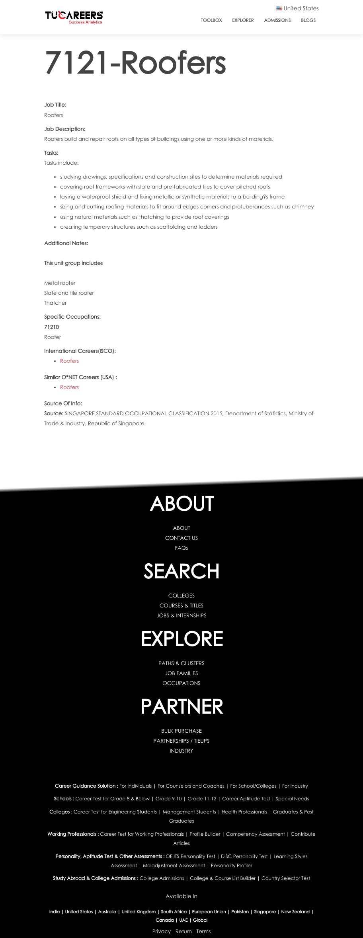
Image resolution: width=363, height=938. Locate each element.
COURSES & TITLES (182, 605)
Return (184, 931)
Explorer (243, 20)
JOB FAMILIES (181, 673)
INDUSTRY (181, 750)
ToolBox (211, 20)
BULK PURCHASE (181, 731)
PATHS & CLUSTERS (181, 663)
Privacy (161, 931)
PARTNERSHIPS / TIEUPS (181, 741)
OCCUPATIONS (181, 683)
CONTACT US (181, 538)
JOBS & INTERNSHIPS (181, 615)
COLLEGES (181, 595)
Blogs (308, 20)
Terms (204, 931)
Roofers (69, 361)
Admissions (277, 20)
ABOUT (181, 528)
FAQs (181, 548)
